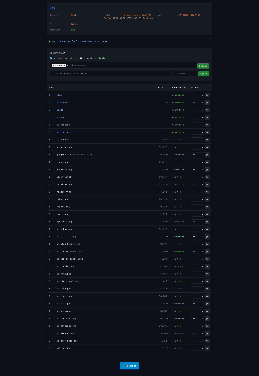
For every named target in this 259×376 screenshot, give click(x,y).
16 (74, 41)
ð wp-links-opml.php (64, 281)
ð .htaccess (59, 139)
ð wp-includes (60, 132)
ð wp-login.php (61, 296)
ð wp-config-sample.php (66, 258)
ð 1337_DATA (59, 102)
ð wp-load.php (60, 288)
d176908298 (83, 41)
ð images (57, 109)
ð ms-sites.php (61, 184)
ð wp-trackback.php (63, 340)
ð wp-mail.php (60, 303)
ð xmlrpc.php (59, 348)
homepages (66, 41)
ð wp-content (59, 124)
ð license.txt (60, 176)
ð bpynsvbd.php (61, 147)
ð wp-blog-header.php (64, 244)
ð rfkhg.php (59, 199)
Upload (203, 66)
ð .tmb (55, 95)
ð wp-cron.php (60, 273)
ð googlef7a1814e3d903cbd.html (70, 154)
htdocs (95, 41)
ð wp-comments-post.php (66, 251)
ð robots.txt (59, 206)
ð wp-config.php (61, 266)
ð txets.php (59, 214)
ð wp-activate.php (62, 236)
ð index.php (59, 162)
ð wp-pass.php (60, 311)
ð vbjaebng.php (61, 229)
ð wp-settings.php (62, 326)
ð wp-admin (58, 117)
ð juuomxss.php (61, 169)
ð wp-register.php (62, 318)
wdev (103, 41)
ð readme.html (60, 191)
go (207, 95)
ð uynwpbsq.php (61, 221)
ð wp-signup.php (61, 333)
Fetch (204, 73)
